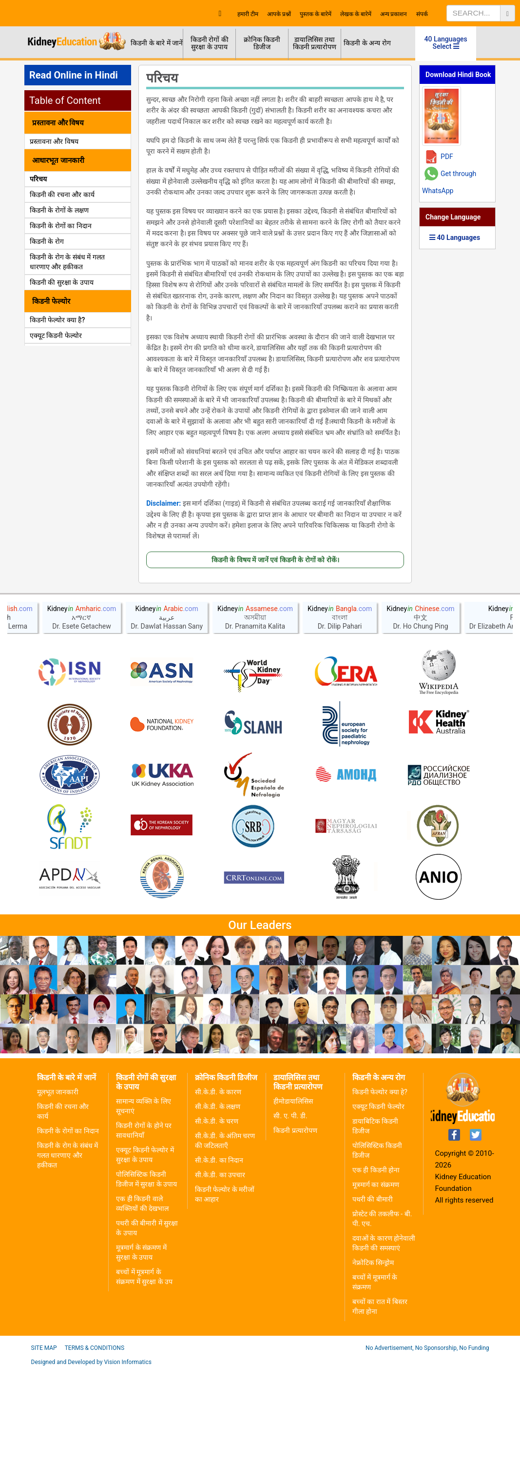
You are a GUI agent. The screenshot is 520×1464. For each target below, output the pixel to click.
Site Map (44, 1442)
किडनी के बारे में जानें (157, 43)
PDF (447, 156)
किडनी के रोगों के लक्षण (59, 210)
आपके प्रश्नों (279, 14)
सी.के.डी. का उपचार (220, 1269)
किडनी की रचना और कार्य (62, 194)
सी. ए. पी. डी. (290, 1210)
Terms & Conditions (94, 1442)
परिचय (38, 179)
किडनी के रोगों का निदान (61, 226)
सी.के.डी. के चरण (216, 1216)
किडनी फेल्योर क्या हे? (379, 1186)
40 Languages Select (445, 42)
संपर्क (422, 14)
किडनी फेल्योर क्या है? (57, 320)
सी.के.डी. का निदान (219, 1255)
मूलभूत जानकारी (57, 1186)
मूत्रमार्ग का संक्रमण (375, 1279)
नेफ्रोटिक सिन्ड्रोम (373, 1357)
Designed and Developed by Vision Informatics (91, 1456)
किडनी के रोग (47, 241)
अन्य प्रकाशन (393, 14)
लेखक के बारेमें (355, 14)
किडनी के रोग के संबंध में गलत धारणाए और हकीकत (67, 1250)
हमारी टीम (247, 14)
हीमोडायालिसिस (293, 1196)
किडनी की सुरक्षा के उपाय (62, 282)
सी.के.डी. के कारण (218, 1186)
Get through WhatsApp (449, 182)
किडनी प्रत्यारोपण (295, 1225)
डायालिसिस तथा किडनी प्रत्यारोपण (314, 43)
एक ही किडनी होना (376, 1264)
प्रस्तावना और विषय (54, 141)
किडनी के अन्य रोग (367, 43)
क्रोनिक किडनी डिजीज (262, 43)
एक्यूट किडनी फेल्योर (56, 335)
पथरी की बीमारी (372, 1294)
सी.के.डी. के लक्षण (217, 1201)
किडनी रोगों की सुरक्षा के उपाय (210, 43)
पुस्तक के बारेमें (315, 14)
